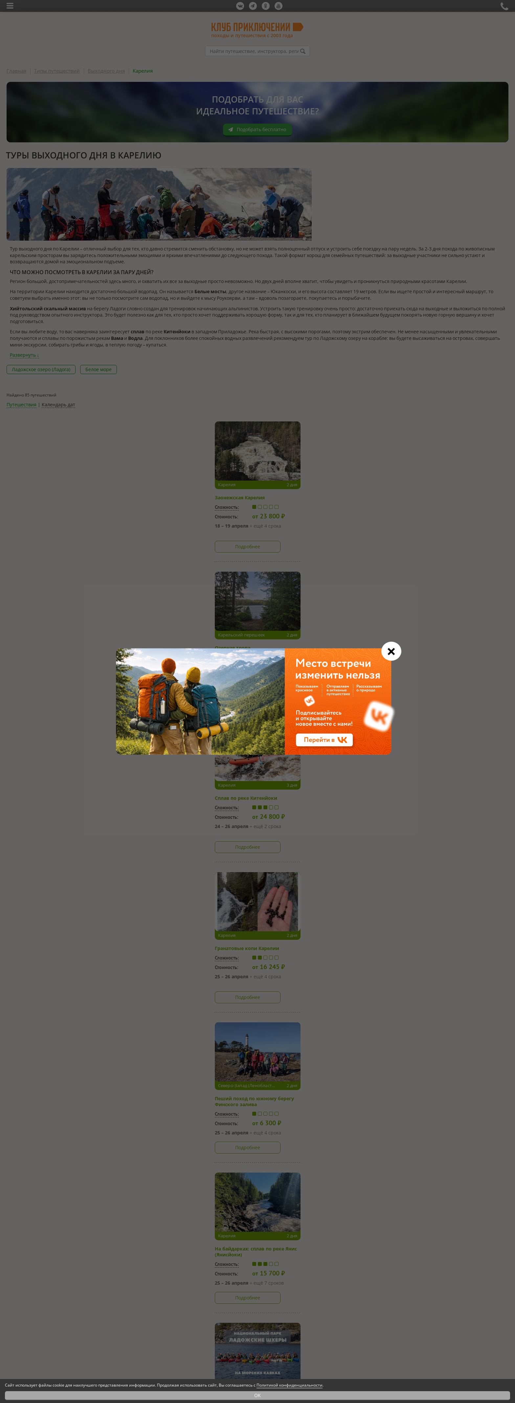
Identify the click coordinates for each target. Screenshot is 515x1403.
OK (257, 1395)
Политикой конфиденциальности (290, 1385)
